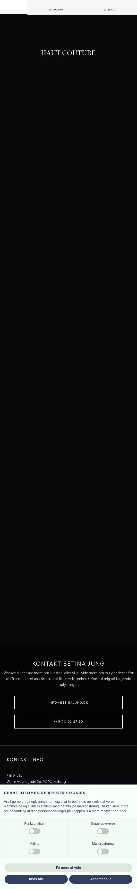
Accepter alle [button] (100, 879)
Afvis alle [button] (36, 879)
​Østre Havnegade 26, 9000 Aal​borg (36, 781)
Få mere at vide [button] (68, 868)
